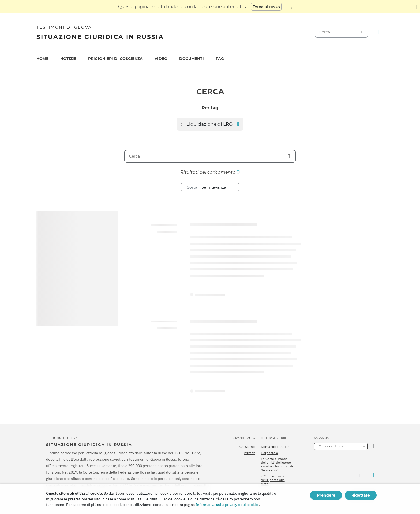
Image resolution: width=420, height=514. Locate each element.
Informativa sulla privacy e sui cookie (227, 504)
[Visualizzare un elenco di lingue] (289, 7)
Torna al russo (266, 6)
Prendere (326, 495)
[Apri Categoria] (373, 446)
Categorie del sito (331, 446)
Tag (220, 58)
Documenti (191, 58)
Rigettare (360, 495)
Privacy (249, 453)
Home (42, 58)
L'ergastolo (269, 453)
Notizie (68, 58)
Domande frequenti (276, 447)
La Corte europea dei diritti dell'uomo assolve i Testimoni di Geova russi (277, 464)
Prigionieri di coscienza (115, 58)
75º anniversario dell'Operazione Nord (273, 480)
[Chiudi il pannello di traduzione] (416, 7)
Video (161, 58)
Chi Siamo (247, 447)
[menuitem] (42, 59)
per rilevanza (206, 187)
